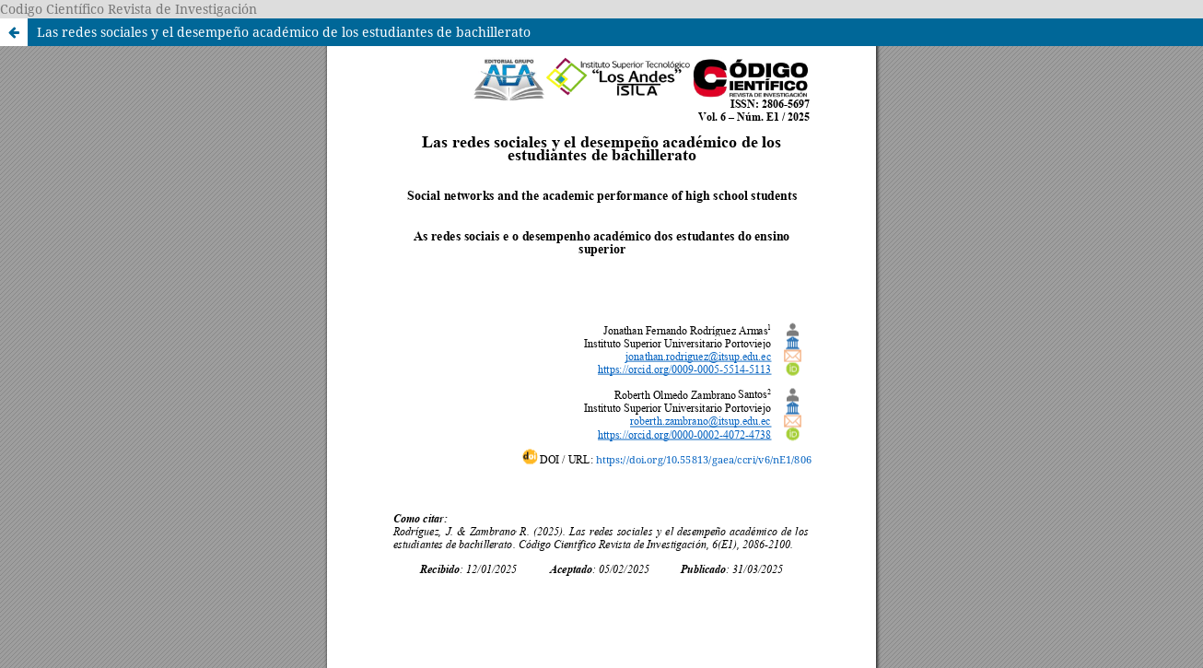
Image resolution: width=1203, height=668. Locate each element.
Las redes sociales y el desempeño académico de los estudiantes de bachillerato (284, 32)
